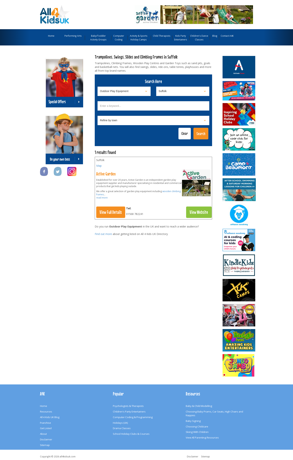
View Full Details (111, 212)
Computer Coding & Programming (133, 417)
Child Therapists (161, 35)
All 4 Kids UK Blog (49, 417)
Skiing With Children (197, 432)
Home (51, 35)
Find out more (103, 234)
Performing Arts (73, 35)
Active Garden (106, 173)
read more (102, 197)
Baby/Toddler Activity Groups (98, 37)
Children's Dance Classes (199, 37)
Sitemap (45, 445)
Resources (46, 411)
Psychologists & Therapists (128, 406)
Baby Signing (193, 421)
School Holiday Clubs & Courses (131, 433)
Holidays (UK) (120, 422)
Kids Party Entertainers (180, 37)
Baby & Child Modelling (199, 406)
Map (99, 165)
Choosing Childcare (197, 426)
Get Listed (46, 428)
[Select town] (153, 120)
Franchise (45, 422)
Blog (214, 35)
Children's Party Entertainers (129, 411)
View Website (199, 212)
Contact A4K (227, 35)
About (43, 433)
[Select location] (182, 91)
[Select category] (124, 91)
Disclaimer (46, 439)
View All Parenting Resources (202, 437)
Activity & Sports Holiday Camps (138, 37)
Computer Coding (118, 37)
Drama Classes (122, 428)
